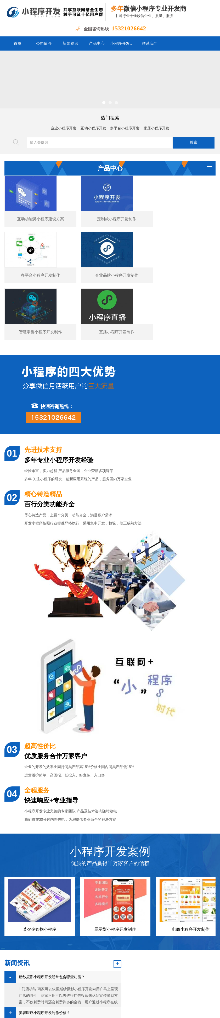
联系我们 (149, 43)
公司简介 (44, 43)
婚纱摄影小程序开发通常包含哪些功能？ (52, 905)
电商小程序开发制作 (191, 858)
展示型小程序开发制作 (115, 858)
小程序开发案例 (123, 43)
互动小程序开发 (93, 128)
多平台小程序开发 (124, 128)
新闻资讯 (70, 43)
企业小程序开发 (63, 128)
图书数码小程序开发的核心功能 (44, 965)
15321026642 (128, 28)
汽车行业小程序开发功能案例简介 (46, 953)
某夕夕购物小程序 (39, 858)
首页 (17, 43)
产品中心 (97, 43)
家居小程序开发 (156, 128)
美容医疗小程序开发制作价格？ (44, 941)
